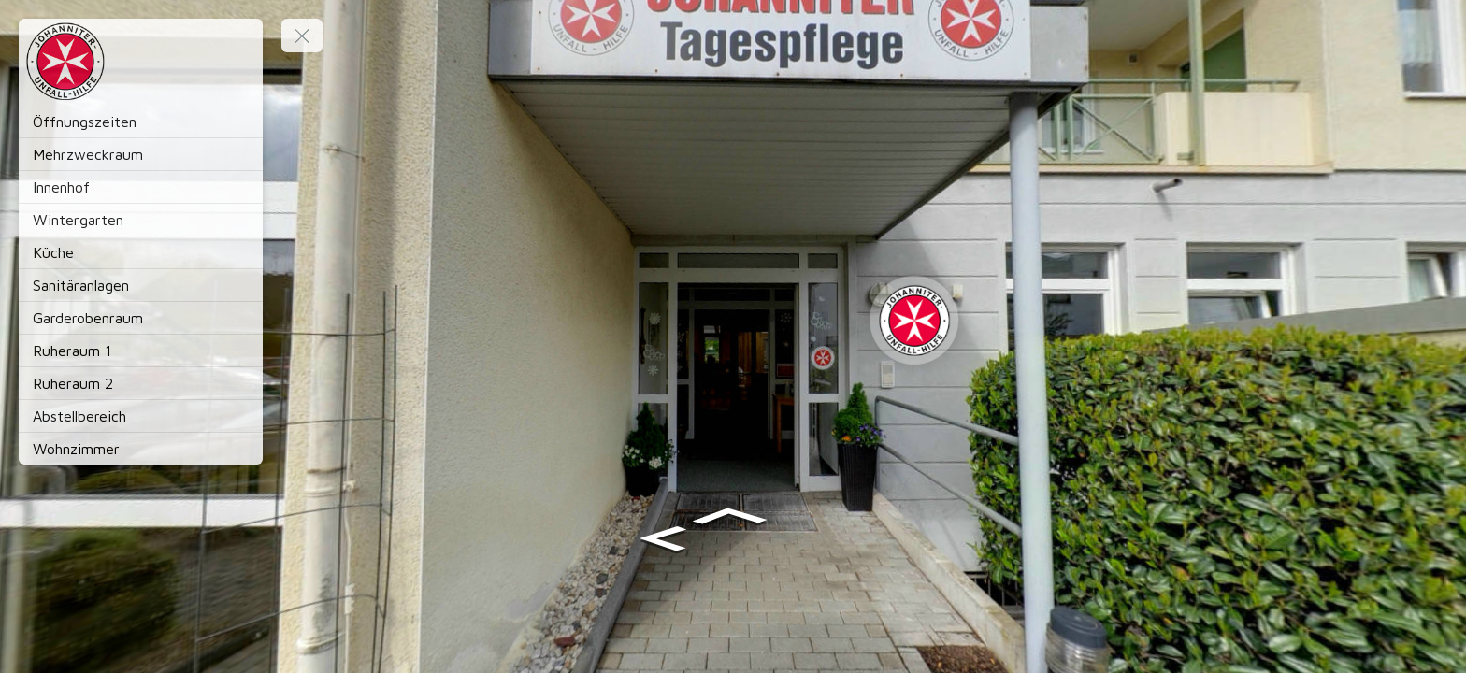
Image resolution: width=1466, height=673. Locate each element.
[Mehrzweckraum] (141, 154)
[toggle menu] (302, 35)
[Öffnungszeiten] (141, 121)
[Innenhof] (141, 187)
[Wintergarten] (141, 220)
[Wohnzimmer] (141, 449)
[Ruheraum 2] (141, 383)
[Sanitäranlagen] (141, 285)
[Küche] (141, 252)
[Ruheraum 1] (141, 350)
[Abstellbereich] (141, 416)
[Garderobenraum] (141, 318)
